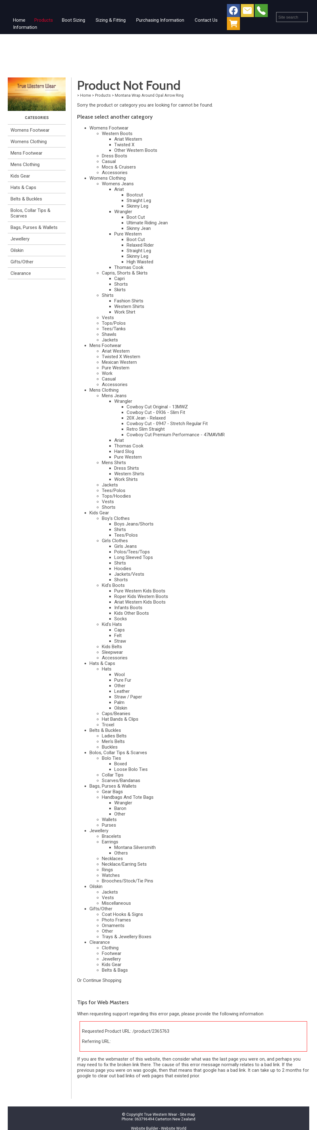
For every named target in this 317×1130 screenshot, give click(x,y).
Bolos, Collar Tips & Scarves (30, 213)
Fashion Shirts (128, 301)
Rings (107, 870)
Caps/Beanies (116, 713)
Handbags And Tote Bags (128, 797)
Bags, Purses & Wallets (34, 227)
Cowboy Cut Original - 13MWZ (157, 407)
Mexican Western (119, 362)
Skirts (120, 289)
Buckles (110, 747)
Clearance (21, 273)
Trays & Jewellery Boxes (126, 936)
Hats (106, 669)
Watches (111, 875)
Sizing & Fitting (111, 20)
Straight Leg (139, 200)
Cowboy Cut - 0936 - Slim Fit (156, 412)
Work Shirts (126, 479)
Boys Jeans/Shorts (134, 524)
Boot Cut (136, 217)
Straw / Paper (128, 697)
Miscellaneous (116, 903)
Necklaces (112, 858)
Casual (109, 161)
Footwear (111, 953)
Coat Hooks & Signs (122, 914)
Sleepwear (112, 652)
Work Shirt (124, 312)
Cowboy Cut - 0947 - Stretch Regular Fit (167, 423)
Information (25, 27)
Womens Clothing (29, 141)
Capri (119, 278)
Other (119, 685)
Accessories (115, 172)
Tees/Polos (113, 490)
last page (229, 1059)
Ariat (119, 189)
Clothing (110, 948)
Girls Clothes (115, 540)
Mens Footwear (26, 153)
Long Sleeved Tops (133, 557)
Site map (187, 1114)
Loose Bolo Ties (131, 769)
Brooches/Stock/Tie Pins (127, 881)
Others (121, 853)
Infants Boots (128, 607)
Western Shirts (129, 306)
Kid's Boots (113, 585)
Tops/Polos (114, 323)
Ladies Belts (114, 736)
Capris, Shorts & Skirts (125, 273)
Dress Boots (114, 156)
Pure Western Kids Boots (139, 591)
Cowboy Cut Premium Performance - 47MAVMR (176, 434)
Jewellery (20, 239)
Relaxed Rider (140, 245)
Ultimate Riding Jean (147, 223)
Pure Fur (122, 680)
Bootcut (135, 195)
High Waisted (140, 262)
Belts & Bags (115, 970)
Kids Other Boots (131, 613)
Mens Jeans (114, 395)
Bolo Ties (111, 758)
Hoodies (122, 568)
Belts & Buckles (26, 199)
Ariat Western (128, 139)
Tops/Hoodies (116, 496)
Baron (120, 808)
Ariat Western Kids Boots (140, 602)
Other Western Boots (135, 150)
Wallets (109, 819)
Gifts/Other (22, 262)
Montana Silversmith (135, 847)
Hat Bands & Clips (120, 719)
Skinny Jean (139, 228)
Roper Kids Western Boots (141, 596)
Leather (122, 691)
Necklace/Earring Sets (124, 864)
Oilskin (17, 250)
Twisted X (124, 144)
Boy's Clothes (116, 518)
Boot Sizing (73, 20)
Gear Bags (112, 791)
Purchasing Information (160, 20)
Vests (108, 317)
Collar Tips (113, 775)
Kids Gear (20, 176)
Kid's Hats (112, 624)
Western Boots (117, 133)
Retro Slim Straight (146, 429)
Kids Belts (112, 646)
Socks (120, 619)
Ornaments (113, 925)
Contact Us (206, 20)
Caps (119, 630)
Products (43, 20)
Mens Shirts (114, 462)
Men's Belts (113, 741)
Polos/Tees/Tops (132, 552)
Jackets (110, 340)
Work (107, 373)
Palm (119, 702)
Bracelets (111, 836)
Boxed (120, 764)
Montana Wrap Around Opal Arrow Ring (149, 95)
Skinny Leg (137, 206)
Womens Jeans (118, 184)
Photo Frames (116, 920)
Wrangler (123, 211)
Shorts (121, 284)
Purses (109, 825)
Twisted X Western (121, 356)
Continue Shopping (102, 980)
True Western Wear (160, 1114)
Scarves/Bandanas (121, 780)
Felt (118, 635)
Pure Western (128, 234)
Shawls (109, 334)
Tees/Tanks (114, 329)
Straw (120, 641)
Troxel (108, 725)
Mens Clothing (25, 164)
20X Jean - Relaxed (146, 418)
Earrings (110, 842)
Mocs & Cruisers (119, 167)
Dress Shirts (126, 468)
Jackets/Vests (129, 574)
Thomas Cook (128, 267)
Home (19, 20)
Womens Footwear (30, 130)
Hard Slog (124, 451)
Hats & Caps (23, 187)
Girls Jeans (125, 546)
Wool (119, 674)
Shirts (108, 295)
